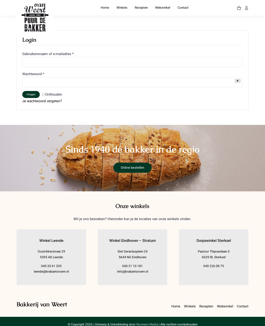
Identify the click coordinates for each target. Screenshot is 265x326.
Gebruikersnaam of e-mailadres (48, 54)
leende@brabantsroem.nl (51, 271)
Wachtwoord (33, 74)
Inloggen (31, 94)
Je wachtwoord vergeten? (42, 101)
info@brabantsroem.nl (132, 271)
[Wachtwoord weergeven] (237, 81)
